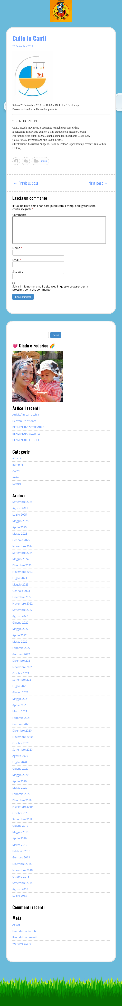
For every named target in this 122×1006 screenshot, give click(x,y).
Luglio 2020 (19, 762)
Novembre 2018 (22, 870)
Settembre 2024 (22, 553)
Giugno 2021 (20, 692)
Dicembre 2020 (22, 730)
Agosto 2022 (20, 616)
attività (44, 161)
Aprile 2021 (19, 705)
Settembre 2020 (22, 749)
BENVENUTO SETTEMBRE (28, 427)
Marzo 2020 (19, 787)
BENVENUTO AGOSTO (26, 434)
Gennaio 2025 (21, 540)
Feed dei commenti (24, 937)
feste (15, 477)
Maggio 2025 (20, 521)
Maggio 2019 (20, 832)
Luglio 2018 (19, 895)
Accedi (16, 925)
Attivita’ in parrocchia (25, 414)
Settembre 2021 (22, 679)
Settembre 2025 (22, 502)
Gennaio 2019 (21, 857)
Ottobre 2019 (20, 813)
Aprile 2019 (19, 838)
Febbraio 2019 (21, 851)
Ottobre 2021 (20, 673)
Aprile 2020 (19, 781)
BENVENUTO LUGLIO (25, 440)
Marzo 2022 (19, 641)
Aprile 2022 (19, 635)
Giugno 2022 (20, 622)
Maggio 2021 (20, 699)
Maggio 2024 (20, 559)
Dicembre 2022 (22, 597)
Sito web (17, 271)
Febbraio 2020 (21, 794)
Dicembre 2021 (22, 660)
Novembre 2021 (22, 667)
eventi (16, 471)
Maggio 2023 (20, 584)
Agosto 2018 (20, 889)
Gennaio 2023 (21, 591)
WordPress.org (21, 944)
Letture (17, 484)
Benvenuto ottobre (24, 421)
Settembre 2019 (22, 819)
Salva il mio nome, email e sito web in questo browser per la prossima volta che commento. (50, 288)
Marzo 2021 (19, 711)
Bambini (17, 464)
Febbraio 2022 (21, 648)
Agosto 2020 (20, 756)
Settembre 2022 (22, 610)
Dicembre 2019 (22, 800)
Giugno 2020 (20, 768)
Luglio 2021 (19, 686)
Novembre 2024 (22, 546)
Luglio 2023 (19, 578)
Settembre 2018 (22, 883)
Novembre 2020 (22, 737)
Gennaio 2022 (21, 654)
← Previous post (25, 183)
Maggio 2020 (20, 775)
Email (17, 259)
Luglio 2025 (19, 514)
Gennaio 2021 (21, 724)
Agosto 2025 (20, 508)
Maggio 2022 (20, 629)
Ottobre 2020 (20, 743)
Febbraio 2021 (21, 718)
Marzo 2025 (19, 533)
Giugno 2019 (20, 826)
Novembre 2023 (22, 572)
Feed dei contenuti (24, 931)
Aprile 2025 (19, 527)
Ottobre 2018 (20, 876)
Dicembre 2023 (22, 565)
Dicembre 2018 (22, 864)
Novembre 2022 (22, 603)
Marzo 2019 (19, 845)
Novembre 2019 (22, 807)
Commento (19, 214)
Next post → (98, 183)
